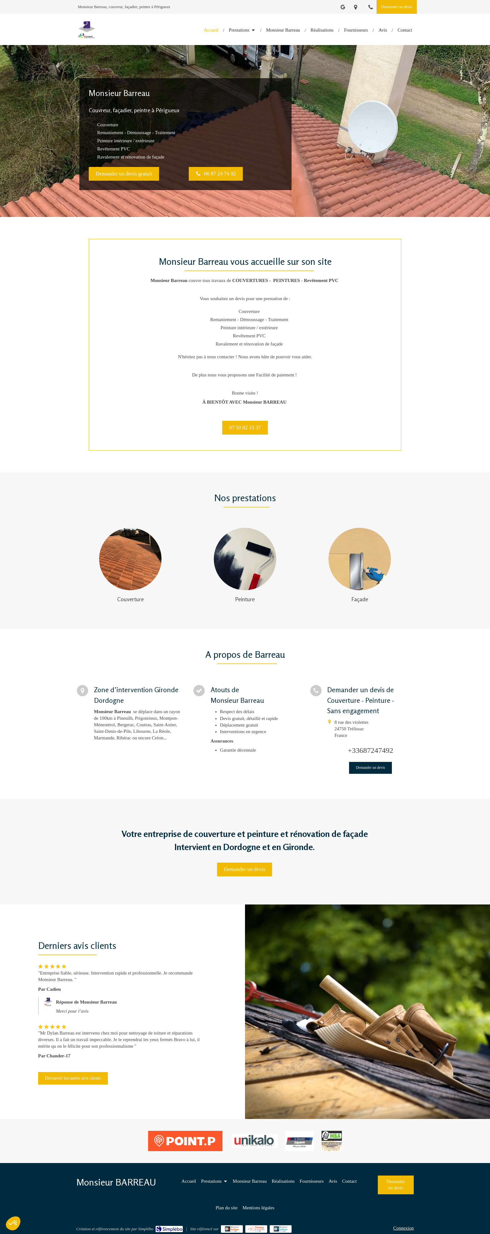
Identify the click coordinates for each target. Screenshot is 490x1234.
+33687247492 (370, 750)
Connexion (403, 1228)
